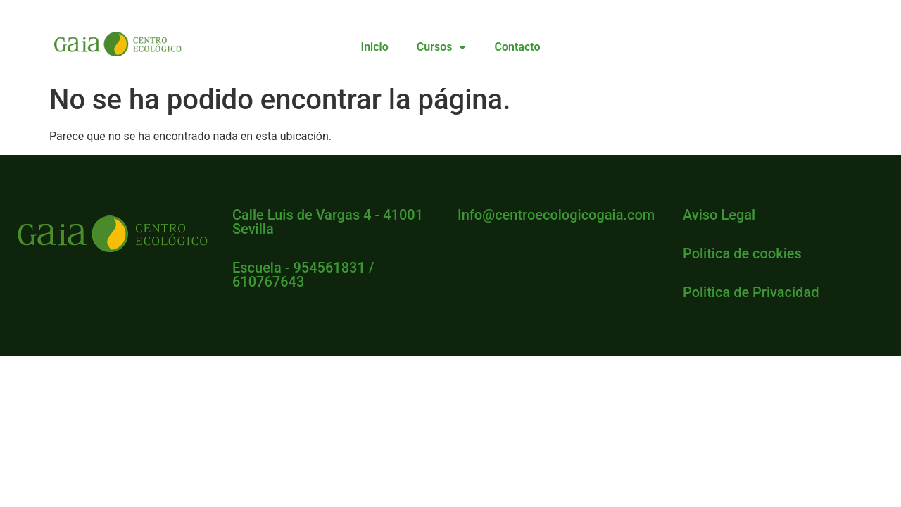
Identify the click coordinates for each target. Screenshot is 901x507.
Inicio (375, 47)
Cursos (442, 47)
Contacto (517, 47)
